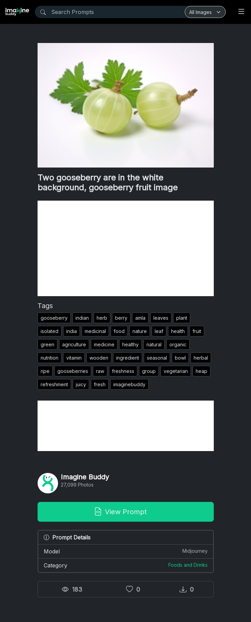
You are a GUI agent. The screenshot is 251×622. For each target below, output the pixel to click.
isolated (49, 331)
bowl (180, 358)
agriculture (74, 344)
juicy (81, 384)
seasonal (157, 358)
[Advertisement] (126, 248)
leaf (159, 331)
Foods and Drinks (188, 565)
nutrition (49, 358)
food (119, 331)
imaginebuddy (129, 384)
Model (126, 551)
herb (102, 318)
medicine (104, 344)
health (178, 331)
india (71, 331)
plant (181, 318)
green (47, 344)
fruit (197, 331)
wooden (98, 358)
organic (177, 344)
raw (100, 371)
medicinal (95, 331)
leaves (160, 318)
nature (140, 331)
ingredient (127, 358)
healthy (130, 344)
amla (140, 318)
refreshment (54, 384)
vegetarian (176, 371)
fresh (100, 384)
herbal (201, 358)
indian (82, 318)
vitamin (74, 358)
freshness (123, 371)
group (149, 371)
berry (121, 318)
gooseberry (54, 318)
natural (154, 344)
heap (201, 371)
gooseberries (72, 371)
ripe (45, 371)
